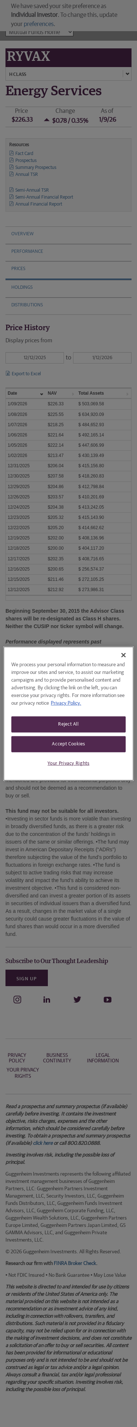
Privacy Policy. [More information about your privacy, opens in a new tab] (66, 703)
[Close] (123, 655)
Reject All (68, 724)
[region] (68, 713)
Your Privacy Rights (68, 763)
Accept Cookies (68, 744)
